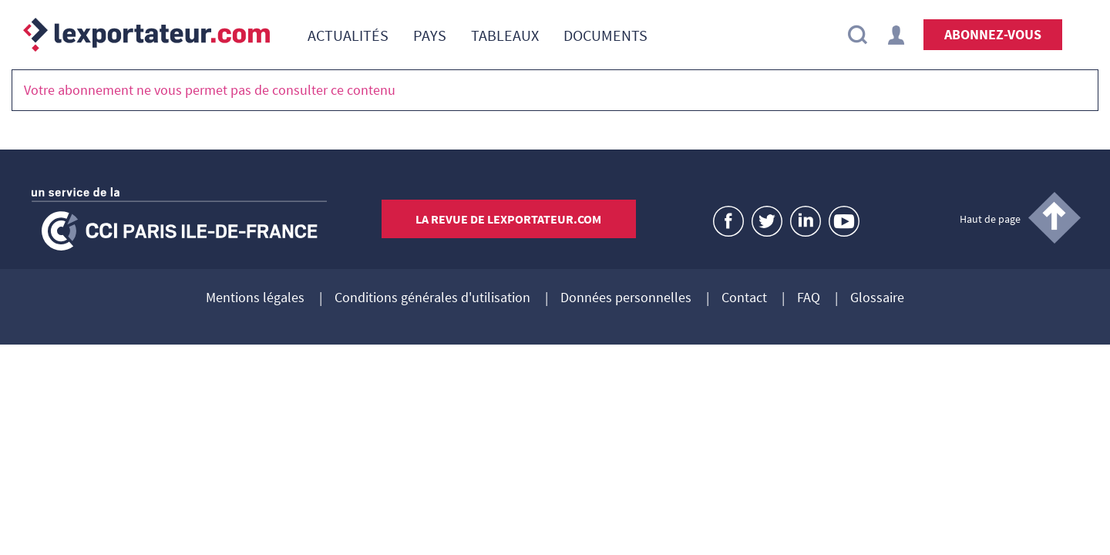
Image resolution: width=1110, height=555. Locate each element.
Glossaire (877, 298)
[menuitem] (348, 35)
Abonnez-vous (992, 34)
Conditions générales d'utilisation (432, 298)
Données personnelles (625, 298)
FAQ (808, 298)
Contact (744, 298)
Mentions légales (255, 298)
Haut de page (990, 219)
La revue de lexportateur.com (508, 219)
